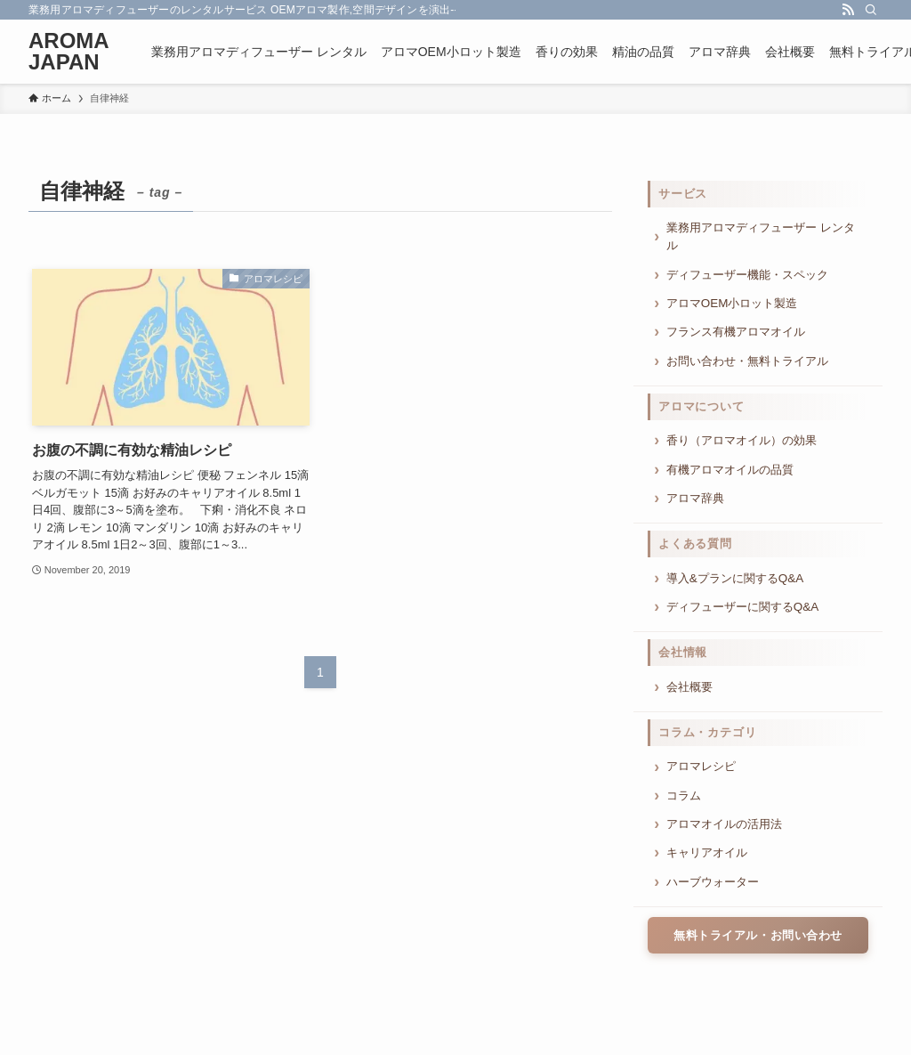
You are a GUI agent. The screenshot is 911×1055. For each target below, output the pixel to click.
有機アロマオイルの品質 (730, 469)
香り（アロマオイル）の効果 (741, 440)
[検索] (871, 10)
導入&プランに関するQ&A (734, 578)
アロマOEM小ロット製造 (732, 303)
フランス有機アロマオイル (735, 331)
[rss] (847, 10)
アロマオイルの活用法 (724, 824)
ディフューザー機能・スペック (747, 274)
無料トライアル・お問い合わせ (757, 935)
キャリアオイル (706, 852)
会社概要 (689, 687)
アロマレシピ (701, 766)
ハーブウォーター (712, 882)
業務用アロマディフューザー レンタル (760, 236)
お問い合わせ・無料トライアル (747, 361)
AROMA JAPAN (68, 51)
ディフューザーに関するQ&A (742, 606)
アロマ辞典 (695, 498)
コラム (683, 795)
